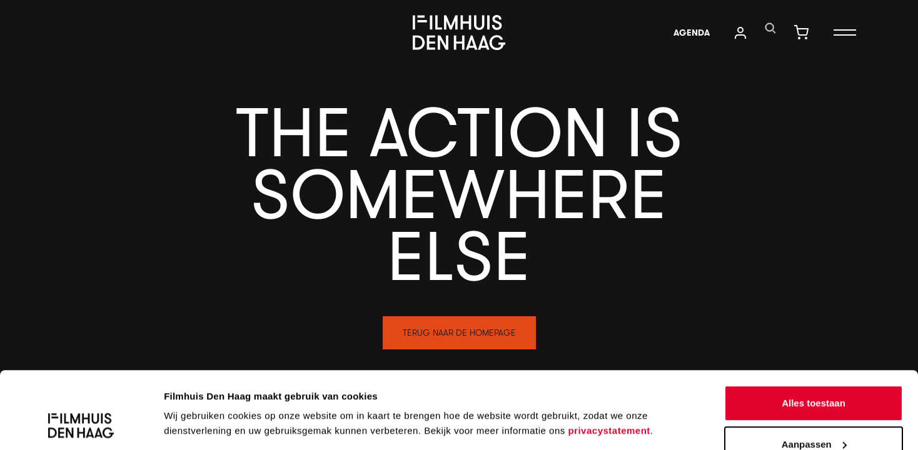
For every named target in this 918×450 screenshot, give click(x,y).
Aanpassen (814, 376)
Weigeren (813, 416)
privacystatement (609, 362)
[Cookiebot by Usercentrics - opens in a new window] (81, 425)
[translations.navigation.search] (770, 28)
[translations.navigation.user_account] (740, 33)
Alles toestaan (813, 334)
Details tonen (193, 396)
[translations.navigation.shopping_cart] (801, 32)
